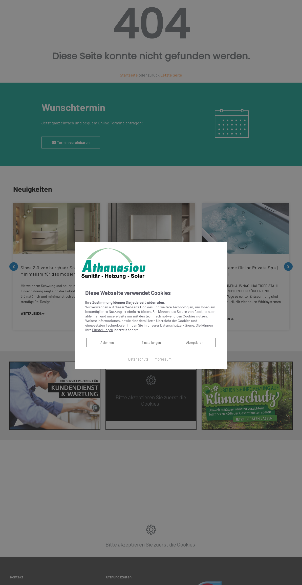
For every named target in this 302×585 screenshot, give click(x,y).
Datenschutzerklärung (177, 325)
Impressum (162, 359)
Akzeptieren (195, 342)
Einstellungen (151, 342)
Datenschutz (138, 359)
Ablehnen (107, 342)
